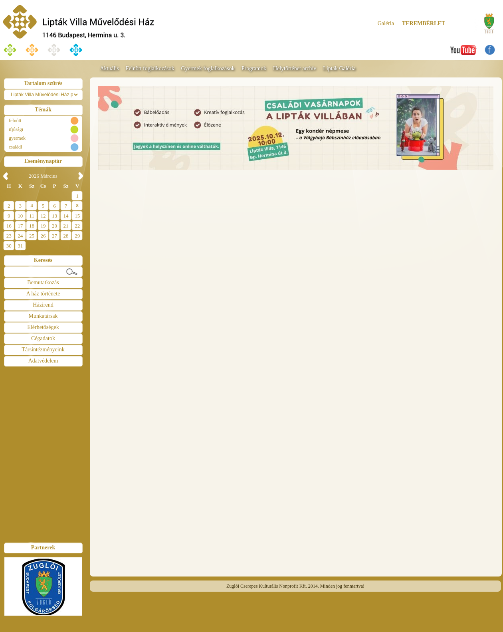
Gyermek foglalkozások (208, 68)
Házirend (43, 305)
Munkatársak (42, 316)
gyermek (17, 138)
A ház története (43, 294)
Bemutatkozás (43, 282)
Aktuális (109, 68)
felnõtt (15, 120)
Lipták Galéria (339, 68)
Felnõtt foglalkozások (150, 68)
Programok (254, 68)
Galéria (386, 23)
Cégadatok (43, 338)
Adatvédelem (43, 361)
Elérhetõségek (43, 327)
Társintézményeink (43, 350)
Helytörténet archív (294, 68)
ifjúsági (16, 129)
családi (15, 147)
